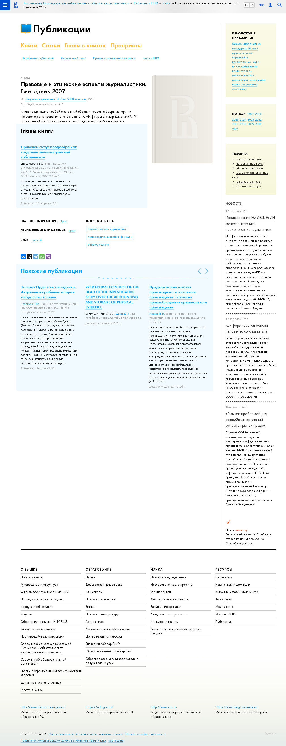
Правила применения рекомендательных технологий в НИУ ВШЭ (63, 740)
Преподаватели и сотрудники (43, 599)
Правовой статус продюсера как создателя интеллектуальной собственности (49, 151)
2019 (251, 124)
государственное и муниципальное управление (245, 52)
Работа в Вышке (32, 690)
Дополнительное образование (108, 629)
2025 (235, 119)
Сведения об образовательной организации (43, 661)
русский (37, 240)
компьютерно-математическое (243, 73)
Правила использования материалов (114, 58)
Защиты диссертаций (166, 606)
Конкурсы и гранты (164, 621)
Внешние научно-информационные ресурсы (176, 631)
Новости (234, 203)
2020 (243, 124)
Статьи (51, 45)
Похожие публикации (51, 271)
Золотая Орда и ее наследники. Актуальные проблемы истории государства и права (48, 292)
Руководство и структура (39, 584)
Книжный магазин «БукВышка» (236, 592)
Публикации (62, 29)
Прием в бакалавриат (101, 599)
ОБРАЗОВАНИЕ (98, 569)
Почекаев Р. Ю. (30, 304)
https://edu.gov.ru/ (99, 707)
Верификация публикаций (38, 58)
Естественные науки (249, 163)
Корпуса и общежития (37, 606)
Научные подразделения (168, 577)
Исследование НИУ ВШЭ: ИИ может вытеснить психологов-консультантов (250, 223)
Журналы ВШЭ (225, 614)
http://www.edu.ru (164, 707)
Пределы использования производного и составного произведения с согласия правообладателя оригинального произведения (178, 297)
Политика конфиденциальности (145, 734)
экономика (239, 89)
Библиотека (224, 577)
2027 (251, 114)
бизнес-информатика (246, 44)
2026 (258, 114)
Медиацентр (224, 606)
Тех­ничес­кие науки (248, 186)
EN (252, 4)
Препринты (126, 45)
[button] (99, 278)
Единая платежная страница (41, 682)
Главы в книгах (85, 45)
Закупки (26, 614)
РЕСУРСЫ (223, 569)
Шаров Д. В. (122, 314)
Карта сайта (115, 740)
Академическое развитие (169, 614)
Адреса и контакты (61, 734)
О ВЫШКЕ (29, 569)
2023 (251, 119)
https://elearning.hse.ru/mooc (237, 707)
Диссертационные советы (170, 599)
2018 (258, 124)
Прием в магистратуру (102, 614)
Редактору (270, 733)
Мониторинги (161, 592)
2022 (258, 119)
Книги (29, 45)
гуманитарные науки (245, 62)
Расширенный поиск (73, 58)
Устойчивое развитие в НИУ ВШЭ (45, 592)
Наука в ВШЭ (151, 58)
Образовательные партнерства (108, 651)
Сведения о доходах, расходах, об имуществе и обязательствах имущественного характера (46, 648)
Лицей (90, 577)
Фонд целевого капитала (39, 629)
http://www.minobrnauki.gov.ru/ (43, 707)
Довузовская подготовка (104, 584)
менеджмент (257, 80)
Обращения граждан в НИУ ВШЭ (44, 621)
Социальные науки (248, 182)
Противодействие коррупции (42, 636)
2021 (235, 124)
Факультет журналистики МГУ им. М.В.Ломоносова (55, 99)
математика (240, 80)
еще (235, 128)
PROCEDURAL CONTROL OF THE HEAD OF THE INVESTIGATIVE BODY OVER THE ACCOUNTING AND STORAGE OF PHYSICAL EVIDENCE (112, 297)
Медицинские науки (249, 168)
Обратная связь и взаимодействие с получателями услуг (112, 661)
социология (249, 84)
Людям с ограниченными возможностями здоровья (51, 673)
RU (246, 4)
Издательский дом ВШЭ (232, 584)
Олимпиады (94, 592)
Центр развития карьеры (104, 636)
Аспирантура (95, 621)
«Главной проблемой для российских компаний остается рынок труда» (246, 419)
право (236, 84)
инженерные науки (244, 66)
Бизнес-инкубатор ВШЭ (103, 644)
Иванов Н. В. (156, 314)
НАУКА (157, 569)
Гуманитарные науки (249, 159)
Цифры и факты (32, 577)
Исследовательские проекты (172, 584)
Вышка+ (91, 606)
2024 (243, 119)
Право (63, 221)
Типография (224, 599)
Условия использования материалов (99, 734)
